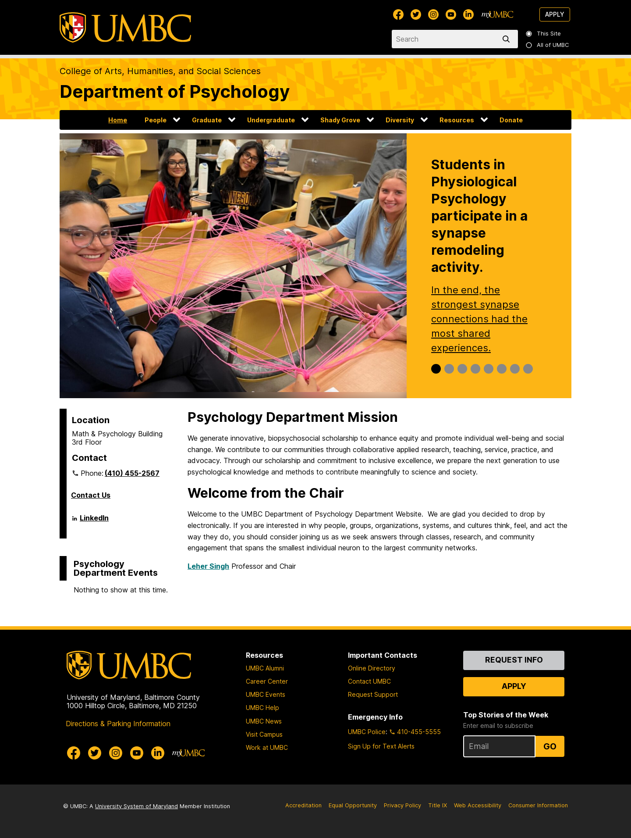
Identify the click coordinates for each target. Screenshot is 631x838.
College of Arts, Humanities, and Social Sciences (160, 71)
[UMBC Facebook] (398, 14)
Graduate (207, 120)
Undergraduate (271, 120)
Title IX (437, 805)
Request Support (373, 694)
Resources (457, 120)
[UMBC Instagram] (433, 14)
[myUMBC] (497, 14)
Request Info (514, 659)
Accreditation (303, 805)
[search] (508, 39)
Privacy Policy (402, 805)
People (156, 120)
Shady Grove (340, 120)
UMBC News (264, 721)
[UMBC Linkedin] (468, 14)
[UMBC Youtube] (451, 14)
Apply (554, 14)
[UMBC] (125, 27)
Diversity (400, 120)
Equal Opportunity (353, 805)
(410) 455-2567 (132, 473)
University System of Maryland (136, 806)
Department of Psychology (175, 91)
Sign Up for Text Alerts (381, 746)
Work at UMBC (267, 747)
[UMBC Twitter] (415, 14)
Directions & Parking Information (118, 723)
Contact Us (90, 495)
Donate (511, 120)
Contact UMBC (369, 681)
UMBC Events (265, 694)
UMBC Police (367, 731)
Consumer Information (538, 805)
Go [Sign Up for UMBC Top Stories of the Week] (550, 746)
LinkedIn (94, 521)
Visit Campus (264, 734)
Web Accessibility (477, 805)
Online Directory (371, 668)
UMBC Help (262, 707)
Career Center (267, 681)
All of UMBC (547, 45)
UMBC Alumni (265, 668)
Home (117, 120)
